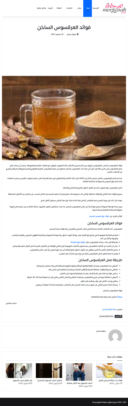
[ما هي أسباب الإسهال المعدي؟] (49, 369)
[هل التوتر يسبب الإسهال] (19, 369)
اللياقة (59, 8)
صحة (88, 8)
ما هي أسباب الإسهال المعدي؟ (49, 379)
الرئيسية (96, 8)
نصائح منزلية (41, 8)
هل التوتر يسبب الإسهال (22, 379)
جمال (79, 8)
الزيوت (50, 8)
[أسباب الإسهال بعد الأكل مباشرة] (79, 371)
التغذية (69, 8)
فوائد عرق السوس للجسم (99, 216)
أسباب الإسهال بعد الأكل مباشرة (79, 382)
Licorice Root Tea (109, 309)
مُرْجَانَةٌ (119, 296)
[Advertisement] (64, 54)
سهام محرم (71, 34)
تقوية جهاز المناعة (78, 242)
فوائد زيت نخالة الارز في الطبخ (110, 379)
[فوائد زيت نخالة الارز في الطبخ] (109, 369)
